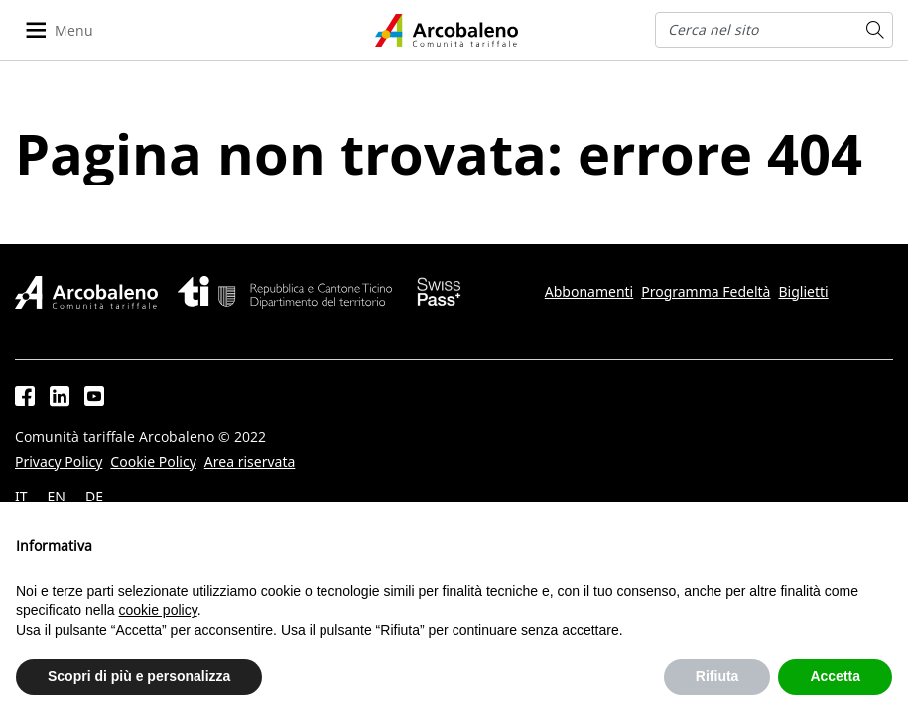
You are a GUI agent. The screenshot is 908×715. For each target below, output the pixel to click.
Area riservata (250, 462)
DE (94, 496)
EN (56, 496)
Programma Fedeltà (705, 292)
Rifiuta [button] (717, 676)
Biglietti (803, 292)
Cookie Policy (152, 462)
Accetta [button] (835, 676)
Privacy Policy (58, 462)
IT (21, 496)
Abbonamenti (589, 292)
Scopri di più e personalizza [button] (139, 676)
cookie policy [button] (158, 610)
